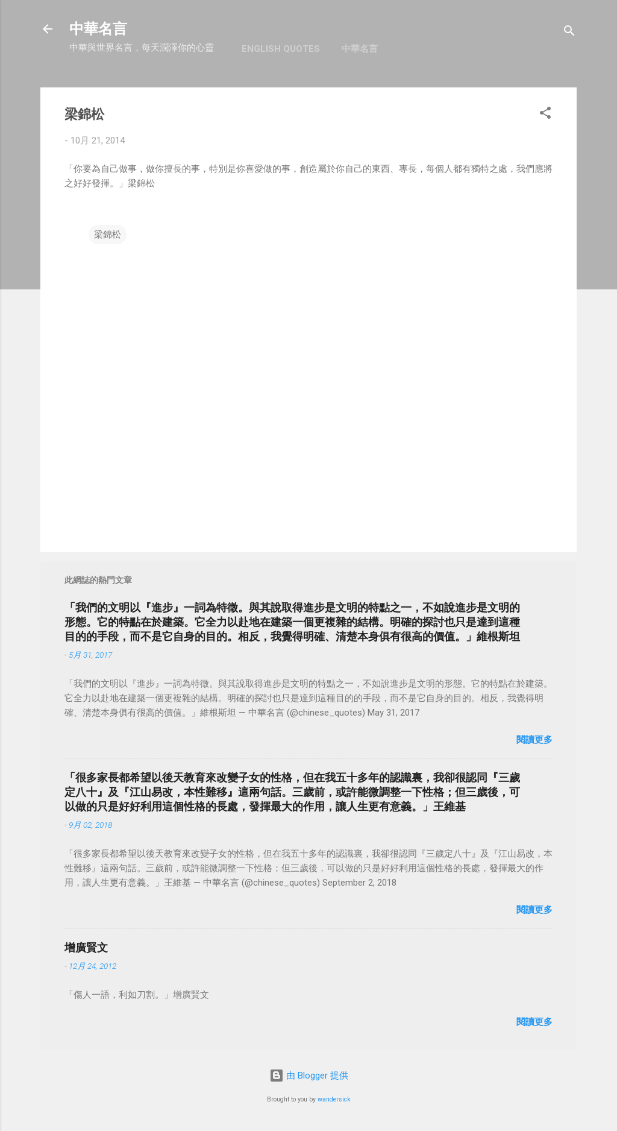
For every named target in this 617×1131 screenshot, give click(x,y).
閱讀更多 (534, 739)
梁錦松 (107, 234)
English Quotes (281, 48)
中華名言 (98, 28)
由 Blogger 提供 (308, 1075)
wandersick (334, 1099)
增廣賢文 (86, 947)
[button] (545, 115)
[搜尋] (569, 32)
